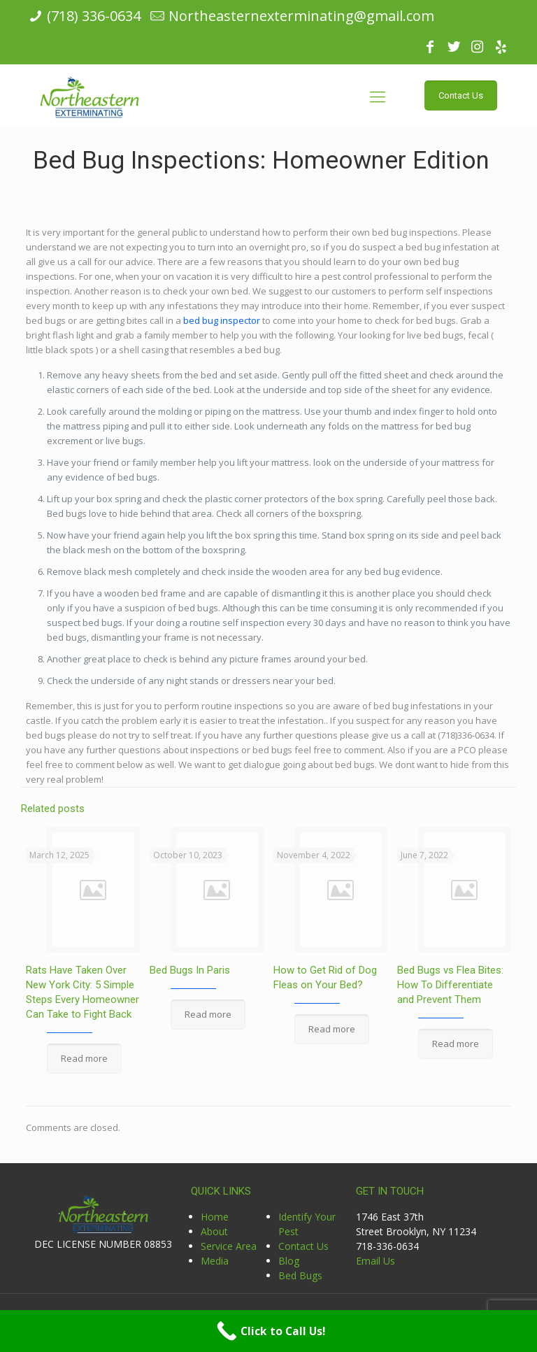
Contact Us (303, 1246)
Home (215, 1216)
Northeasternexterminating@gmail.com (301, 15)
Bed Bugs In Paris (190, 970)
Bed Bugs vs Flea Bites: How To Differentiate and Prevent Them (450, 985)
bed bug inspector (221, 320)
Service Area (229, 1246)
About (214, 1231)
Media (215, 1260)
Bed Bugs (300, 1275)
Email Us (375, 1260)
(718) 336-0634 (94, 15)
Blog (288, 1260)
